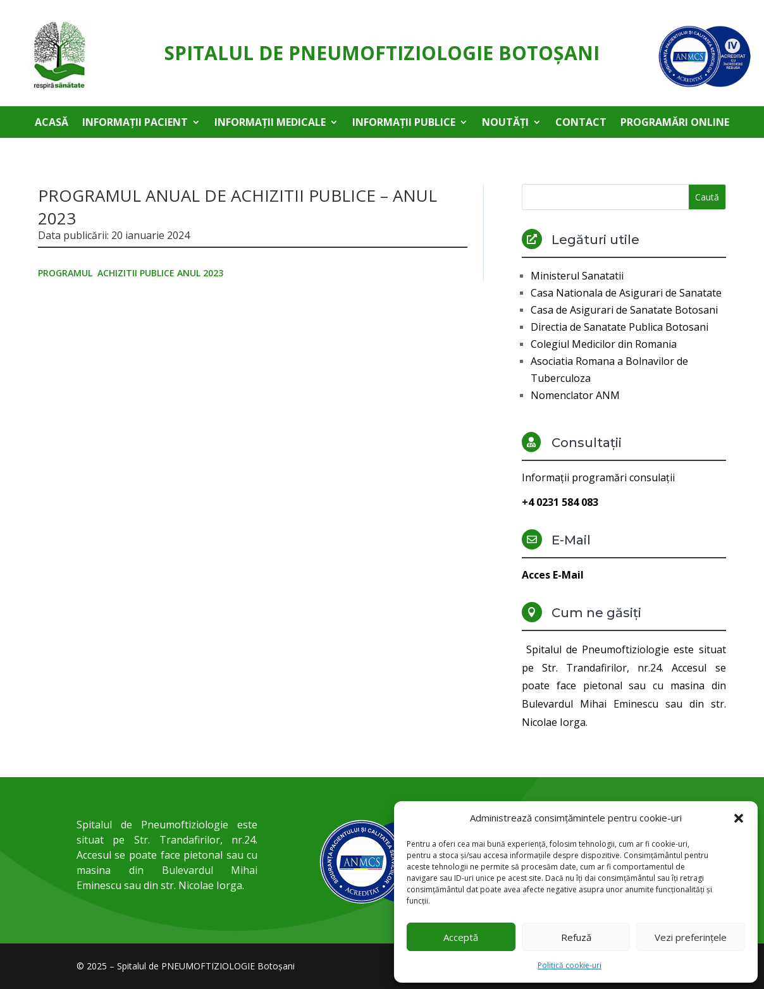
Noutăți (505, 123)
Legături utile (595, 239)
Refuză (576, 937)
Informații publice (403, 123)
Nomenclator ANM (575, 395)
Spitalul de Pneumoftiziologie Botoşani (382, 53)
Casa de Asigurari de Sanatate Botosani (624, 310)
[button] (738, 818)
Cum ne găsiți (596, 612)
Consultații (586, 442)
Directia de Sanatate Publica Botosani (619, 327)
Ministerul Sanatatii (577, 276)
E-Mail (571, 540)
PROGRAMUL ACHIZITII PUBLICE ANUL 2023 (130, 273)
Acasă (51, 123)
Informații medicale (270, 123)
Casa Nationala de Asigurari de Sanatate (626, 293)
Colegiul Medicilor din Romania (604, 344)
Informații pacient (135, 123)
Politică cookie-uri (569, 965)
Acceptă (460, 937)
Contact (581, 123)
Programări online (674, 123)
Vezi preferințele (691, 937)
